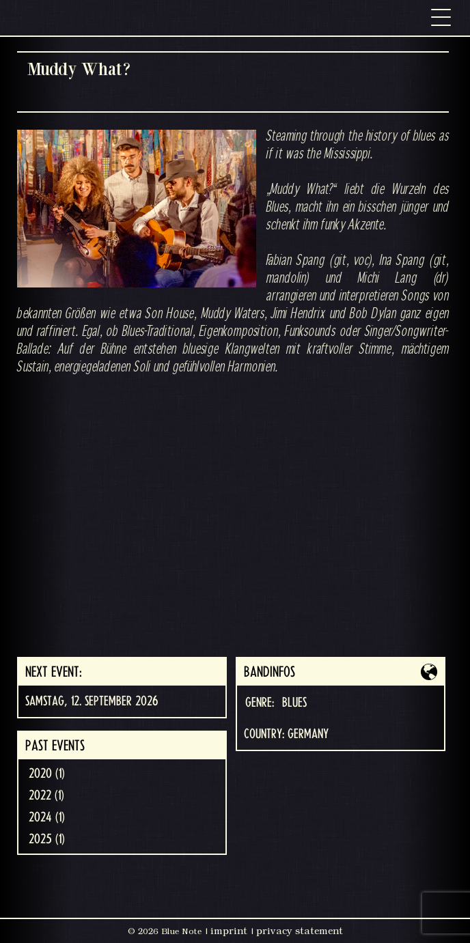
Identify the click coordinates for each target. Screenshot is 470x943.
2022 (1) (46, 795)
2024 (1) (47, 817)
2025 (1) (47, 839)
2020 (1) (47, 773)
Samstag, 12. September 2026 (91, 701)
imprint (228, 930)
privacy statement (299, 930)
